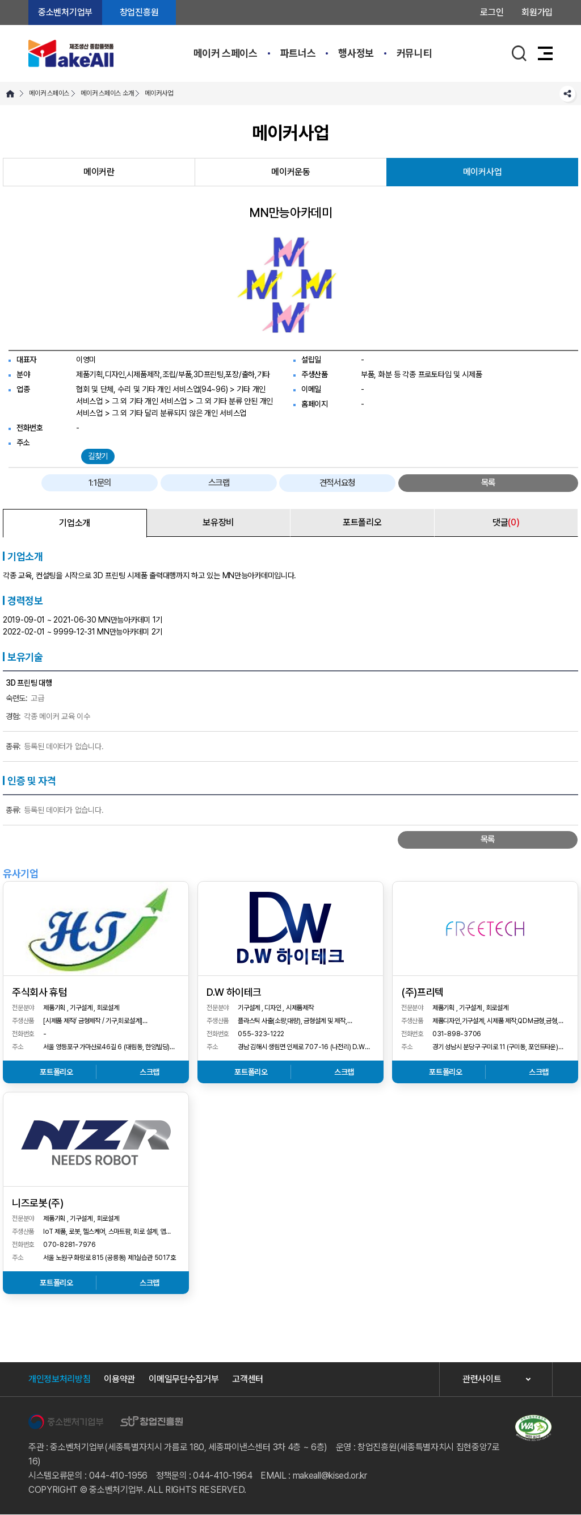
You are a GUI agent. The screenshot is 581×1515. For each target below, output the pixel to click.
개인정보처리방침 (59, 1379)
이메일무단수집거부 (183, 1379)
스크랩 (402, 482)
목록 (543, 482)
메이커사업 (158, 93)
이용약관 (119, 1379)
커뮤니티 (414, 53)
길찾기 (98, 456)
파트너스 (298, 53)
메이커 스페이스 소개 (107, 93)
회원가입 (537, 12)
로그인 (491, 12)
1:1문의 (331, 482)
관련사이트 (481, 1380)
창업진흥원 (139, 12)
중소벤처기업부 (65, 12)
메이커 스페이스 (225, 53)
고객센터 (247, 1379)
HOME (10, 93)
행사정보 (356, 53)
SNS (567, 94)
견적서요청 (473, 482)
